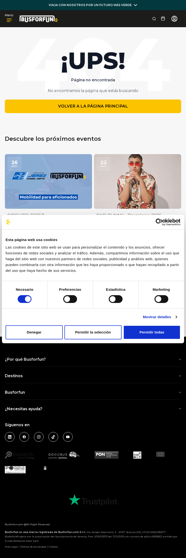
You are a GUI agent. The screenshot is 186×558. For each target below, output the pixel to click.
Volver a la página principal (93, 106)
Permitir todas (152, 332)
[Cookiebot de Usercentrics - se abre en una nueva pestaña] (159, 222)
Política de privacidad (33, 546)
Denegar (34, 332)
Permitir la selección (93, 332)
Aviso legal (11, 546)
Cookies (53, 546)
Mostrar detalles (157, 317)
